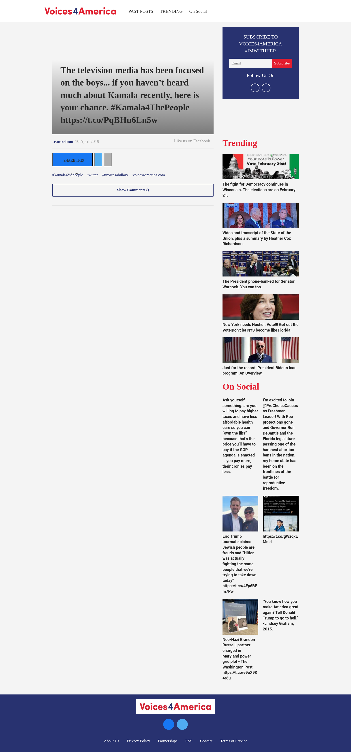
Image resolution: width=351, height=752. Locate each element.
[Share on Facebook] (72, 159)
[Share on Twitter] (98, 159)
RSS (188, 741)
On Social (198, 11)
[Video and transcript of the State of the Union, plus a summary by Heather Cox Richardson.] (261, 215)
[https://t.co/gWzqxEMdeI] (281, 513)
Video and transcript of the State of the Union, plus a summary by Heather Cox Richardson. (257, 238)
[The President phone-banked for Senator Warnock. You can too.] (261, 263)
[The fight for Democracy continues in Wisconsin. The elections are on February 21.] (261, 166)
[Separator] (107, 159)
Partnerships (167, 741)
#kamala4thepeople (67, 175)
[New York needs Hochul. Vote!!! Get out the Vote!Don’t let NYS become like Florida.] (261, 307)
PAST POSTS (140, 11)
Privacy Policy (138, 741)
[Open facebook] (266, 88)
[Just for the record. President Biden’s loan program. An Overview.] (261, 350)
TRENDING (171, 11)
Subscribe (282, 63)
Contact (206, 741)
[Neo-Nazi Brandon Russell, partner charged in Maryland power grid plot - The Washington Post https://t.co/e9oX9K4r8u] (240, 617)
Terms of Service (233, 741)
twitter (93, 175)
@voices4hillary (115, 175)
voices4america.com (149, 175)
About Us (111, 741)
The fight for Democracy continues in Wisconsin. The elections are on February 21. (259, 189)
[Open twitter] (255, 88)
